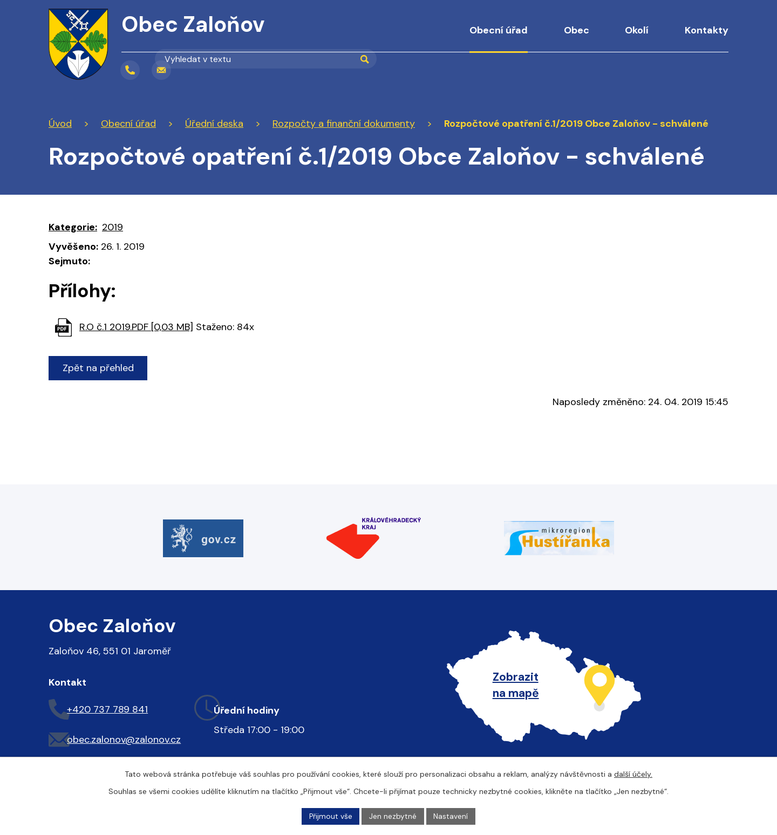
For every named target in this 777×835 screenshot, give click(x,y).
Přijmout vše (330, 815)
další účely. (633, 773)
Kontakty (706, 30)
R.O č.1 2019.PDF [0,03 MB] (136, 326)
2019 (112, 227)
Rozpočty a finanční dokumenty (343, 123)
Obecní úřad (498, 30)
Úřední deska (214, 123)
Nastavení (451, 815)
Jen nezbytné (393, 815)
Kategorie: (73, 227)
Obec (576, 30)
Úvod (429, 37)
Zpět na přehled (98, 367)
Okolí (637, 30)
